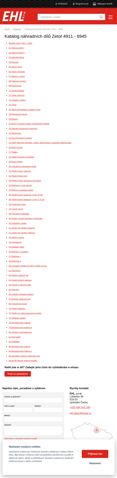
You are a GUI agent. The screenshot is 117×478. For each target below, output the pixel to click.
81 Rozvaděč (14, 337)
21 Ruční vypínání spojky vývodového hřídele (29, 124)
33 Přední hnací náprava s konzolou (25, 180)
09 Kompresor (15, 86)
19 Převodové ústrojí (18, 114)
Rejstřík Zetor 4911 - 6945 (20, 43)
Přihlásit (62, 3)
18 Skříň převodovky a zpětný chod (24, 109)
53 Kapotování (15, 242)
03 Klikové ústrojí (16, 57)
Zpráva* (7, 425)
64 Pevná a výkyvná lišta (20, 285)
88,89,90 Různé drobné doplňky (23, 360)
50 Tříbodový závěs (17, 223)
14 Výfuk (13, 105)
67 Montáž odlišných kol (19, 299)
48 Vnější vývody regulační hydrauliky (26, 218)
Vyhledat (101, 17)
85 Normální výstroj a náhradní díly (24, 356)
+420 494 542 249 (80, 407)
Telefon (37, 406)
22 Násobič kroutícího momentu (23, 128)
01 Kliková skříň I (16, 48)
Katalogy (17, 29)
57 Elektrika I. (15, 256)
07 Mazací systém (17, 76)
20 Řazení (13, 119)
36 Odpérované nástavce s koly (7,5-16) (27, 199)
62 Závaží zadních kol (18, 275)
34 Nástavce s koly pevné (20, 185)
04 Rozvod (13, 62)
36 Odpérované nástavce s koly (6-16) (26, 195)
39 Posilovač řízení (17, 204)
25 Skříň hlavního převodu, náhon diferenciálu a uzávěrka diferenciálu (40, 143)
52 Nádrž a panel (16, 237)
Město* (7, 415)
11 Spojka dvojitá (16, 90)
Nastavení (95, 463)
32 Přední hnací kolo (18, 176)
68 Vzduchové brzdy (18, 304)
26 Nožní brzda (15, 147)
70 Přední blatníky (17, 308)
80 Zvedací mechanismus (20, 332)
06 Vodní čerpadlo (17, 72)
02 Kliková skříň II (17, 53)
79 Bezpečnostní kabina (19, 323)
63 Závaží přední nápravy (20, 280)
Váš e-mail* (9, 406)
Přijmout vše (95, 453)
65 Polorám (14, 289)
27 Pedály (13, 152)
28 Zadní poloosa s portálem (21, 157)
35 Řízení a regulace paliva (21, 190)
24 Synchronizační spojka (20, 138)
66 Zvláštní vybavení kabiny (21, 294)
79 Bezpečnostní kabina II (20, 327)
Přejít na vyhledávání (18, 374)
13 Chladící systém (17, 100)
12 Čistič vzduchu (16, 95)
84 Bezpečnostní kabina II (20, 351)
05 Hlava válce (15, 67)
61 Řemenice (15, 271)
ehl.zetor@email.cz (80, 413)
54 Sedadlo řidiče (16, 247)
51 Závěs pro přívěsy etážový (22, 228)
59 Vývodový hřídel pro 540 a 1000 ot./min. (28, 266)
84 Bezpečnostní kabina (19, 346)
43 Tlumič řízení (16, 209)
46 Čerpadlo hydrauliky (19, 214)
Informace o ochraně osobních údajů (20, 438)
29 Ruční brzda (15, 161)
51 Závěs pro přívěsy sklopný (22, 233)
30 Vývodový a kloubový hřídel (22, 166)
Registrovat (82, 3)
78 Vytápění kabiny (17, 318)
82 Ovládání (14, 342)
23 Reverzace (15, 133)
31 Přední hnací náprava (20, 171)
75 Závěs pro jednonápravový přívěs (25, 313)
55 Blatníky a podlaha (18, 252)
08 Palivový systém (17, 81)
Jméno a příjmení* (12, 397)
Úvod (7, 29)
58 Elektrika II (15, 261)
